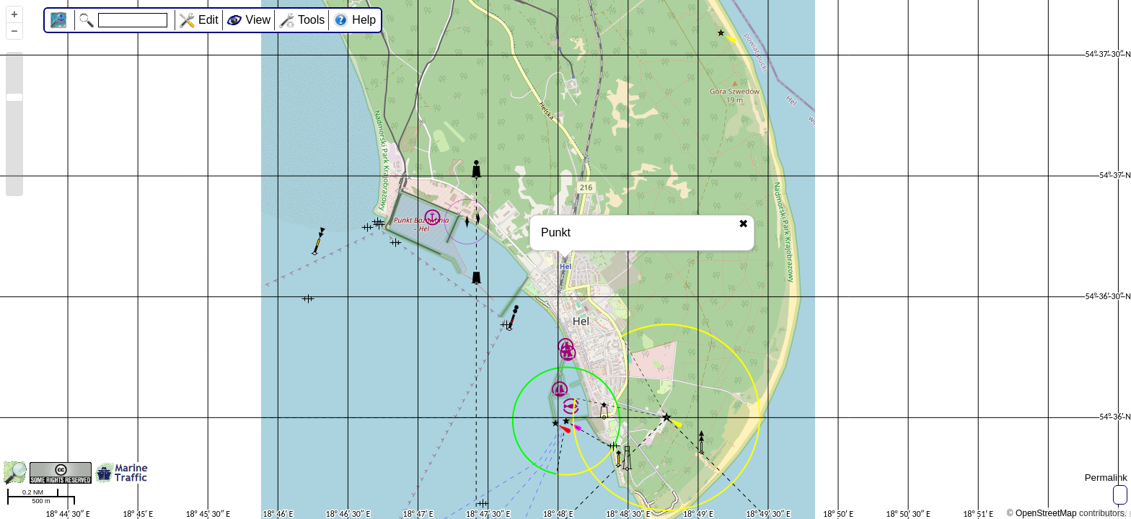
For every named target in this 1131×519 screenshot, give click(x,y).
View (258, 20)
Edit (208, 20)
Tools (311, 20)
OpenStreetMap (1046, 513)
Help (364, 20)
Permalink (1106, 477)
